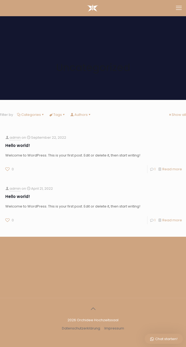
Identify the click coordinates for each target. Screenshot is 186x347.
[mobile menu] (178, 7)
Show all (177, 114)
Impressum (114, 328)
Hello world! (17, 145)
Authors (80, 114)
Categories (30, 114)
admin (15, 137)
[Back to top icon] (93, 309)
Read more (172, 169)
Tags (57, 114)
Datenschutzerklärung (81, 328)
